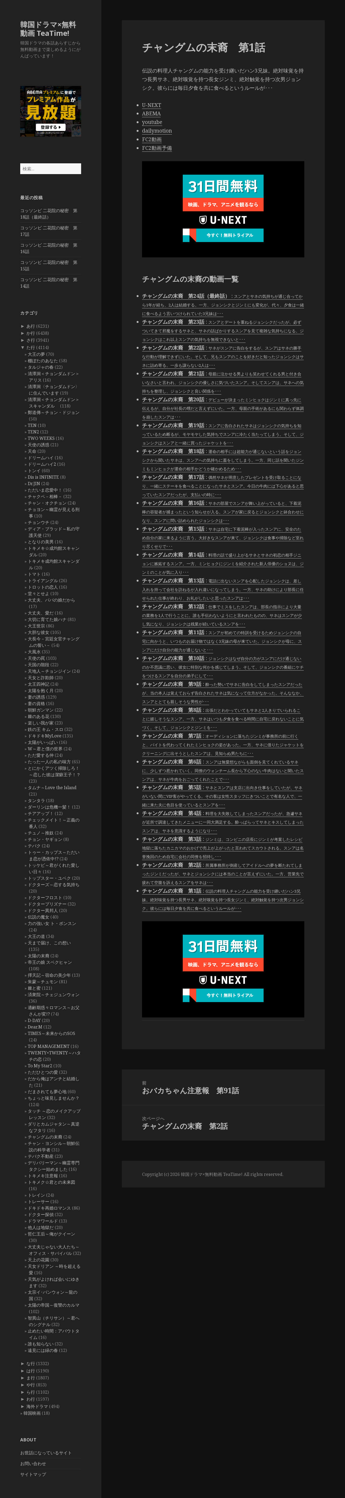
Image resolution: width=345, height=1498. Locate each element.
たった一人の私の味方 (49, 762)
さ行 (30, 340)
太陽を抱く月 (41, 690)
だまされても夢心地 (47, 1092)
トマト (34, 574)
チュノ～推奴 (41, 833)
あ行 (30, 326)
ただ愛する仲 (41, 755)
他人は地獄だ (41, 1227)
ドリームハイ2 (42, 464)
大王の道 (36, 936)
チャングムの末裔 (45, 1137)
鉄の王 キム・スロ (45, 729)
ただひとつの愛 (43, 1072)
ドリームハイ (41, 458)
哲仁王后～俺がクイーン (51, 1234)
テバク (34, 846)
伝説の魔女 (38, 917)
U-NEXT (151, 105)
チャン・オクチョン (47, 503)
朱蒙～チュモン (43, 982)
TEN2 (33, 432)
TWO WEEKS (41, 438)
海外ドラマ (37, 1406)
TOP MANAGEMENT (49, 1046)
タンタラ (36, 800)
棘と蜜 (34, 988)
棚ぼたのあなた (43, 361)
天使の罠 (36, 658)
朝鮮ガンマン (41, 710)
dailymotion (157, 130)
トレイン (36, 1195)
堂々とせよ (38, 593)
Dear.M (35, 1027)
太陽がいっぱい (43, 742)
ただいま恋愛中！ (45, 490)
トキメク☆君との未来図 (51, 1182)
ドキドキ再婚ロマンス (49, 1208)
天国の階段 (38, 665)
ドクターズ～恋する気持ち (54, 885)
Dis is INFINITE (43, 477)
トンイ (34, 471)
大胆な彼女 (38, 632)
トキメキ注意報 (43, 1176)
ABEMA (151, 113)
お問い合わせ (33, 1463)
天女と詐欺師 (41, 678)
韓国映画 (32, 1413)
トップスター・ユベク (49, 878)
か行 (30, 333)
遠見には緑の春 (43, 1350)
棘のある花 (38, 716)
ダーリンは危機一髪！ (49, 807)
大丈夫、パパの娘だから (51, 600)
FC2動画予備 (157, 147)
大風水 (34, 652)
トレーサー (38, 1201)
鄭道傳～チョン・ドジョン (54, 412)
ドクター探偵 (41, 1214)
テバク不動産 (41, 1156)
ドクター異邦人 (43, 910)
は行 (30, 1371)
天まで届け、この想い (49, 943)
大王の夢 (36, 354)
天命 (32, 451)
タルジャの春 (41, 367)
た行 (30, 347)
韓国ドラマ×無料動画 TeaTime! (48, 28)
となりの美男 (41, 542)
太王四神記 (38, 684)
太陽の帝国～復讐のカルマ (54, 1305)
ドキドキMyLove (44, 736)
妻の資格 (36, 703)
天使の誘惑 (38, 445)
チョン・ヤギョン (45, 839)
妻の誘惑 (36, 697)
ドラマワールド (43, 1221)
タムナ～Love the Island (52, 788)
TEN (32, 425)
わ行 (30, 1399)
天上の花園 (38, 1260)
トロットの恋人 (43, 587)
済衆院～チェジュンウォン (54, 994)
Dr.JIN (34, 483)
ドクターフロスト (45, 897)
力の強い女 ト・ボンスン (52, 923)
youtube (152, 122)
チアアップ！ (41, 813)
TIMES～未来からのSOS (51, 1033)
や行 (30, 1385)
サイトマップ (33, 1474)
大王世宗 (36, 626)
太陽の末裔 (38, 956)
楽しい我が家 (41, 723)
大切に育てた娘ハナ (47, 619)
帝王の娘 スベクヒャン (50, 962)
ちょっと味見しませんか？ (54, 1098)
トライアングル (43, 581)
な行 (30, 1363)
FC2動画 (152, 139)
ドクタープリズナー (47, 904)
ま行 (30, 1378)
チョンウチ (38, 522)
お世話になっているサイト (46, 1453)
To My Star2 (40, 1066)
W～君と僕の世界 (45, 749)
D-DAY (34, 1020)
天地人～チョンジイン (49, 671)
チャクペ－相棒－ (45, 496)
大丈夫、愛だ (41, 613)
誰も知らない (41, 1344)
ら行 (30, 1392)
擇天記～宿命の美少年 (49, 975)
